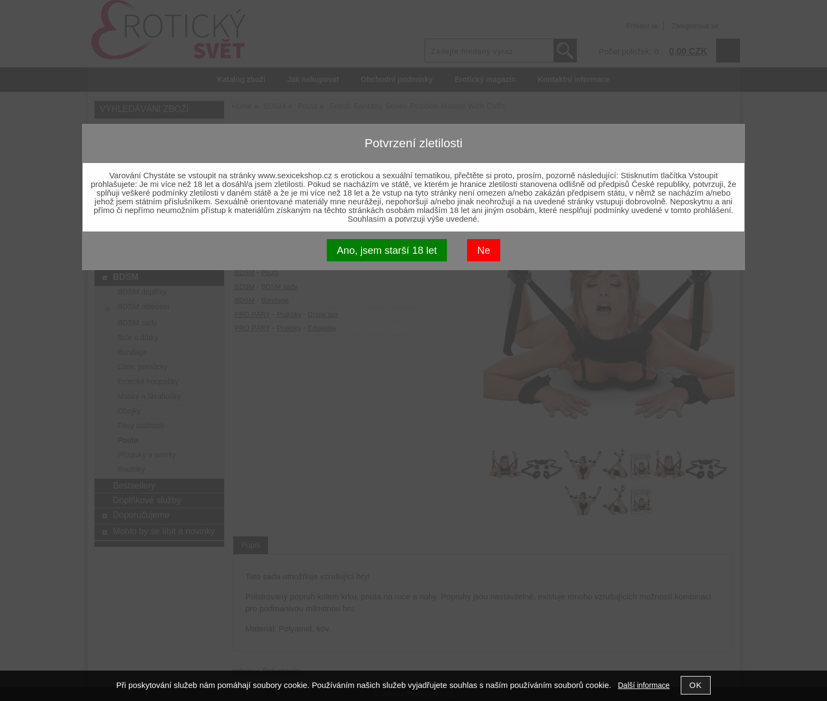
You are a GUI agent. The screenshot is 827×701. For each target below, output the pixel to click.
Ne (483, 250)
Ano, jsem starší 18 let (387, 250)
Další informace (643, 685)
